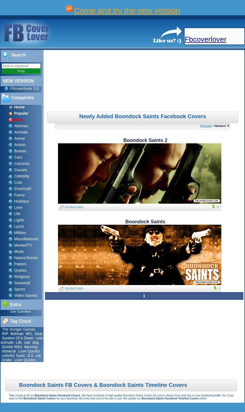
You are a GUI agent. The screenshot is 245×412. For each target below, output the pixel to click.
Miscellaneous (26, 239)
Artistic (20, 145)
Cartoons (22, 163)
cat (38, 355)
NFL (29, 333)
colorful (8, 355)
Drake (7, 360)
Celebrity (21, 176)
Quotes (20, 270)
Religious (22, 276)
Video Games (25, 295)
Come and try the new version (127, 10)
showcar (9, 351)
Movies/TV (23, 245)
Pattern (20, 264)
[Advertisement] (145, 81)
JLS (30, 355)
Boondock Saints (74, 206)
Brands (20, 151)
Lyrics (19, 226)
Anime (19, 138)
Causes (20, 170)
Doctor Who (12, 347)
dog (35, 342)
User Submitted (20, 311)
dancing (31, 347)
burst (20, 355)
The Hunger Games (18, 329)
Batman (16, 333)
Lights (19, 220)
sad (27, 342)
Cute (18, 182)
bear (38, 333)
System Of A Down (18, 338)
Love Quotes (29, 351)
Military (20, 232)
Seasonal (22, 283)
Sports (19, 289)
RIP (5, 333)
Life (17, 214)
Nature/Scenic (26, 258)
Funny (19, 195)
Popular (206, 126)
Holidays (21, 201)
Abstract (21, 126)
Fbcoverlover (205, 39)
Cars (18, 157)
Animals (21, 132)
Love (18, 207)
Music (19, 251)
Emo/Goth (22, 188)
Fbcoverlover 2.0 (24, 88)
